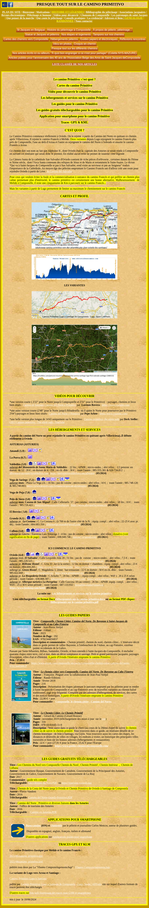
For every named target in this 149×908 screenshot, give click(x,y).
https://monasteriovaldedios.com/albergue (72, 473)
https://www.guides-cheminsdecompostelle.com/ (81, 745)
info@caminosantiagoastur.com (52, 560)
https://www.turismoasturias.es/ (87, 560)
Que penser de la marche (20, 18)
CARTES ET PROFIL (74, 196)
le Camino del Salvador (59, 171)
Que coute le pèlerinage (49, 18)
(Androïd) (56, 825)
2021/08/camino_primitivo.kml (26, 861)
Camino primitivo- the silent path (101, 419)
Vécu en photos (62, 43)
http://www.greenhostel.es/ (39, 572)
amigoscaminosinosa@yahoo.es (52, 505)
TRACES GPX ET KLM (74, 844)
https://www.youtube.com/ (116, 405)
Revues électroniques (13, 15)
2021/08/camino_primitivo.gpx (26, 856)
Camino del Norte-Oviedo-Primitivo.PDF (50, 797)
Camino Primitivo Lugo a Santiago (28, 878)
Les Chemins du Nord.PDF (42, 782)
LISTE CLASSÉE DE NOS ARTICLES (74, 64)
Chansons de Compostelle (94, 15)
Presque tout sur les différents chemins (74, 48)
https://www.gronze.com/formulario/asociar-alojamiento (57, 485)
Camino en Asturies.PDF (43, 812)
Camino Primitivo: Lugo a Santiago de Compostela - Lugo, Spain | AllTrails (61, 884)
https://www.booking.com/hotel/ (92, 566)
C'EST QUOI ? (74, 130)
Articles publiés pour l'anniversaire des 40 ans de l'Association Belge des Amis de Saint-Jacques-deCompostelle (74, 57)
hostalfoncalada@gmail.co (89, 584)
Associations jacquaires (132, 12)
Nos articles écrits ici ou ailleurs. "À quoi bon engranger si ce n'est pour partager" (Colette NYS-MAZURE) (75, 53)
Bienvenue (28, 12)
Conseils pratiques (74, 18)
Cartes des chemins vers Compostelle (26, 39)
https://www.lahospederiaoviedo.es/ (106, 578)
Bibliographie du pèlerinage (101, 12)
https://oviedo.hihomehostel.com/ (55, 566)
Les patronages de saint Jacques (129, 15)
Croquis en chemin (85, 43)
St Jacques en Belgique (31, 29)
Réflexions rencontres (133, 39)
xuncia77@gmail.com (84, 537)
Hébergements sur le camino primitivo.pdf (74, 602)
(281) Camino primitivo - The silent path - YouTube (37, 422)
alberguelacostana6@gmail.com (63, 524)
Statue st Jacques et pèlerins (42, 34)
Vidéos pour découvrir (66, 15)
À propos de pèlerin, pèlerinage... (112, 29)
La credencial (95, 18)
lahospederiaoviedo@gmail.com (68, 578)
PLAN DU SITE (11, 12)
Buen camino (36, 825)
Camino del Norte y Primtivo (64, 413)
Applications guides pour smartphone (72, 836)
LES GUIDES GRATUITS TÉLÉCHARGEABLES (74, 759)
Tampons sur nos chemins (108, 34)
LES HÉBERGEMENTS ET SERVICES (74, 429)
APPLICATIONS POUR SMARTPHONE (74, 819)
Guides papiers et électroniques (99, 39)
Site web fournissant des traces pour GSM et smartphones (60, 892)
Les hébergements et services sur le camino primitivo (82, 593)
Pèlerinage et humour (39, 15)
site (104, 718)
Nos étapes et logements (76, 34)
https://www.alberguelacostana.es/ (89, 505)
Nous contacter (84, 21)
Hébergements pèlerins (64, 39)
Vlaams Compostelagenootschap (92, 867)
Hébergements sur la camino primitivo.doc (79, 599)
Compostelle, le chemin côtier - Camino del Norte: (83, 701)
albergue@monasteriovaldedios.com (29, 473)
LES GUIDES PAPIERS (74, 615)
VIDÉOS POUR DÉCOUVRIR (74, 396)
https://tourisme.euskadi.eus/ (77, 782)
